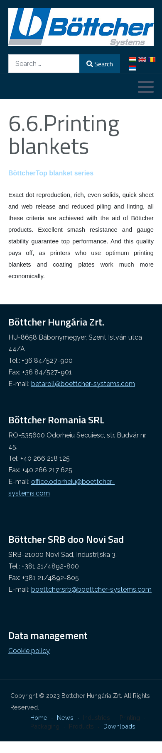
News (65, 717)
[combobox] (44, 63)
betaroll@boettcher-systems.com (83, 384)
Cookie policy (29, 651)
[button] (146, 86)
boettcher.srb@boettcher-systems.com (91, 589)
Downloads (119, 726)
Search (99, 64)
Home (38, 717)
